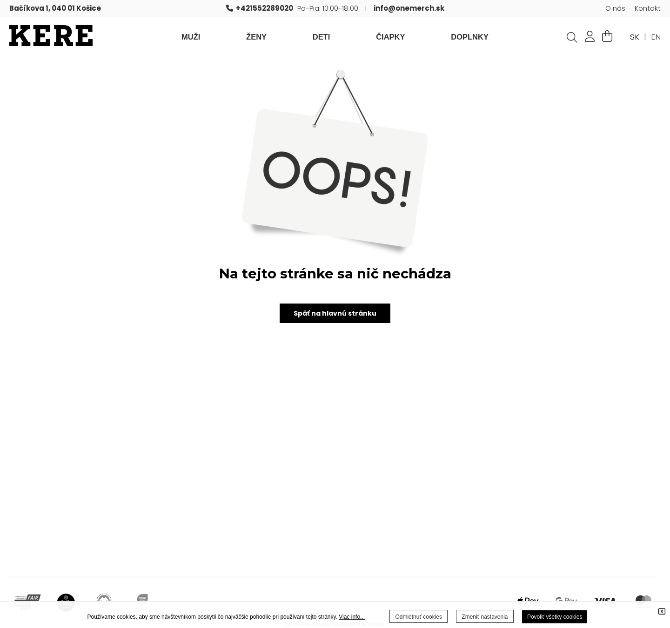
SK (634, 36)
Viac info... (352, 617)
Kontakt (648, 8)
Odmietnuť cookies (418, 617)
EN (656, 36)
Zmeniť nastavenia (485, 617)
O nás (615, 8)
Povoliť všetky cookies (555, 617)
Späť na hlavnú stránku (335, 313)
